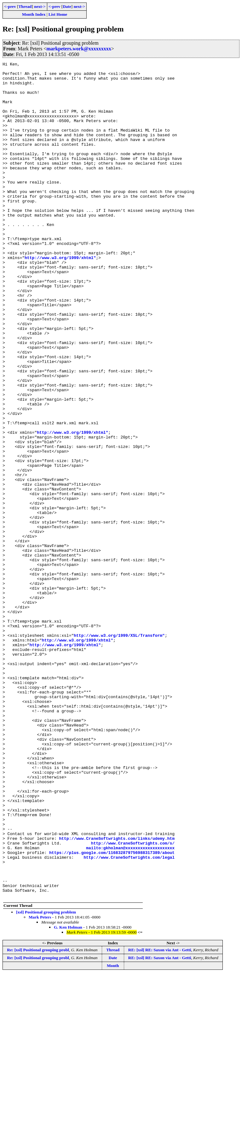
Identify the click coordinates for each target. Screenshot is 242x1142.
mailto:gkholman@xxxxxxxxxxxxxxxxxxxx (130, 1005)
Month (113, 1132)
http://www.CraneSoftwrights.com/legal (129, 1017)
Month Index (33, 14)
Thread (25, 6)
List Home (58, 14)
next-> (39, 6)
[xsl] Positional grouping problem (46, 1079)
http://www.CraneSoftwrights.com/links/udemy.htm (117, 994)
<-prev (10, 6)
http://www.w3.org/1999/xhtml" (60, 297)
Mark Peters (40, 1084)
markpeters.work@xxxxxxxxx (78, 48)
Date (67, 6)
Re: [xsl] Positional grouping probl (38, 1117)
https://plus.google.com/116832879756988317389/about (112, 1011)
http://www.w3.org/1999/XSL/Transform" (119, 750)
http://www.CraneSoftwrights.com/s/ (133, 1000)
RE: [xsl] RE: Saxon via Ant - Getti (159, 1117)
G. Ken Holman (68, 1094)
